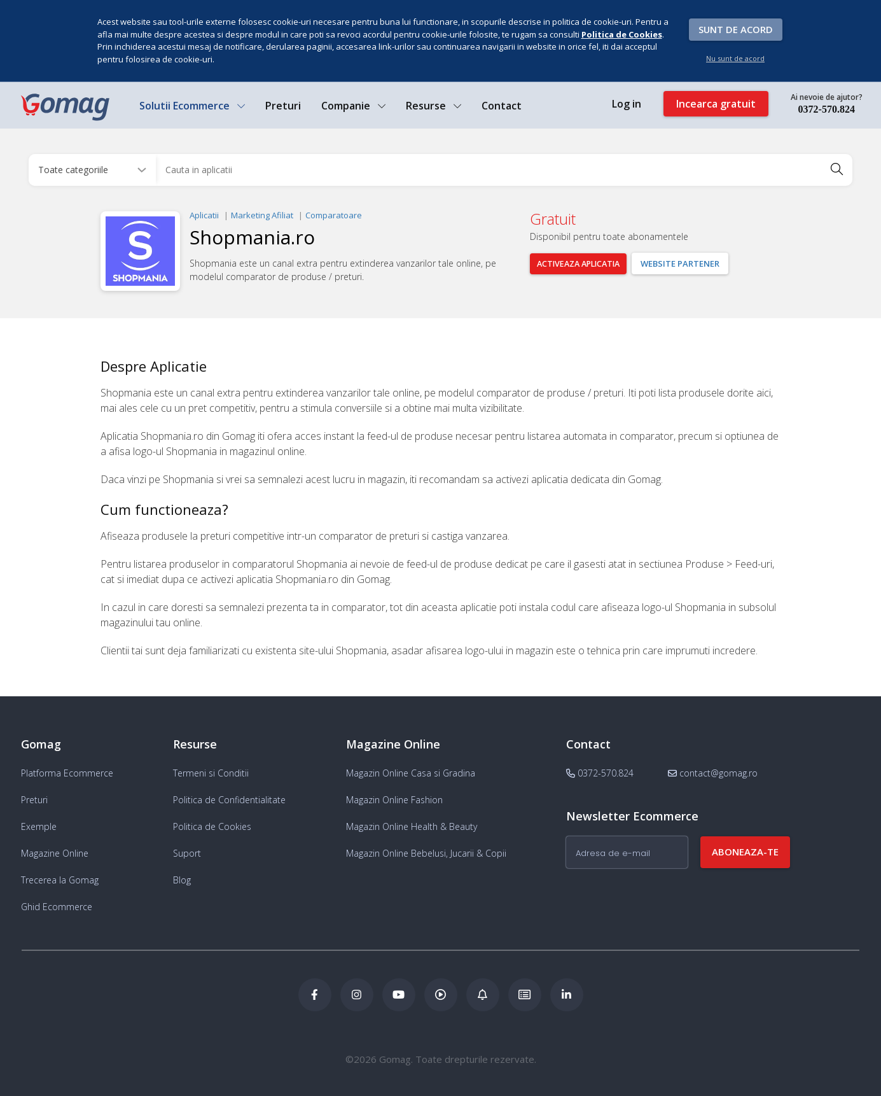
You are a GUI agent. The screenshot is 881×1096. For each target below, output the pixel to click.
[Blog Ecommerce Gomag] (482, 994)
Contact (502, 106)
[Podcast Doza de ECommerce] (440, 994)
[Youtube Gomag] (398, 994)
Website (690, 263)
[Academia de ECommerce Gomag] (524, 994)
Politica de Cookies (212, 826)
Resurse (433, 106)
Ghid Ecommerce (56, 907)
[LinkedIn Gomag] (566, 994)
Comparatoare (333, 214)
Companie (353, 106)
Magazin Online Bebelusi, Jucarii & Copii (426, 853)
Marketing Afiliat (262, 214)
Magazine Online (54, 853)
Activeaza (584, 263)
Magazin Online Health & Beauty (411, 826)
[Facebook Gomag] (314, 994)
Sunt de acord (735, 29)
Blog (182, 880)
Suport (187, 853)
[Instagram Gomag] (356, 994)
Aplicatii (204, 214)
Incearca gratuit (715, 104)
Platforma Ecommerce (67, 773)
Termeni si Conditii (211, 773)
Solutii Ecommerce (192, 106)
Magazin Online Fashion (394, 800)
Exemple (39, 826)
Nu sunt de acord (735, 58)
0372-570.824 (826, 109)
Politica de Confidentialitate (229, 800)
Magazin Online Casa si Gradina (410, 773)
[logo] (65, 107)
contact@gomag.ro (713, 773)
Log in (626, 104)
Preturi (283, 106)
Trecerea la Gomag (60, 880)
